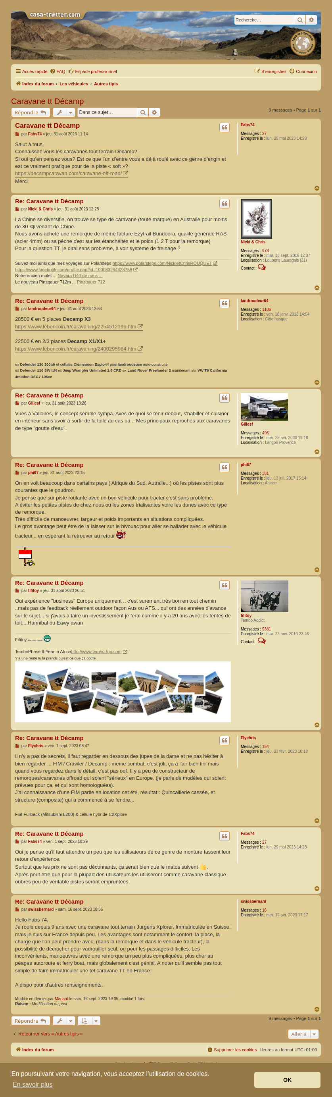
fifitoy (246, 615)
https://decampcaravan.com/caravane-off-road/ (68, 173)
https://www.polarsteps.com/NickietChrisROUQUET (162, 263)
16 (264, 910)
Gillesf (247, 424)
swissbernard (253, 901)
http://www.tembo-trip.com (96, 651)
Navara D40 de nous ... (80, 275)
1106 (266, 309)
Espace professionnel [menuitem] (92, 71)
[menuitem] (57, 71)
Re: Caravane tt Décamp (49, 201)
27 (264, 133)
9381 (266, 629)
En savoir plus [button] (33, 1084)
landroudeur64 (254, 301)
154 (265, 746)
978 (265, 251)
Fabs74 (247, 125)
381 (265, 473)
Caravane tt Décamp (47, 101)
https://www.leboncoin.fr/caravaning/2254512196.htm (75, 327)
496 (265, 433)
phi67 (246, 465)
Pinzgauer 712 (91, 282)
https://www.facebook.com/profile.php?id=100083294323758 (73, 269)
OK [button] (287, 1080)
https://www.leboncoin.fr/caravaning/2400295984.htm (75, 349)
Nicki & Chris (253, 242)
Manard (61, 999)
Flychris (248, 738)
